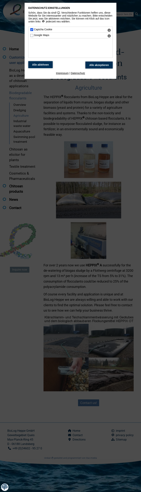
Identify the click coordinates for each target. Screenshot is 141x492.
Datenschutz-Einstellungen (49, 7)
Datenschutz (78, 73)
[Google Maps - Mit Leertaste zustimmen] (31, 35)
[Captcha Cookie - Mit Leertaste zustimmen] (31, 29)
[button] (5, 487)
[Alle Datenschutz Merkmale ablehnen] (40, 64)
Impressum (62, 73)
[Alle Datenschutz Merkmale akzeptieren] (99, 65)
